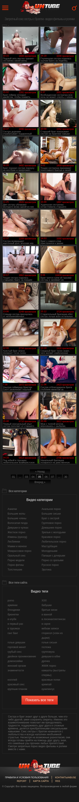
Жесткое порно (16, 532)
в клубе (12, 619)
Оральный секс (16, 555)
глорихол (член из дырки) (52, 635)
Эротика (46, 569)
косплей (12, 679)
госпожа (46, 647)
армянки (12, 605)
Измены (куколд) (17, 537)
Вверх (69, 750)
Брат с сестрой (50, 518)
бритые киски (49, 609)
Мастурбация (49, 546)
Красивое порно (51, 537)
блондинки (14, 609)
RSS (57, 781)
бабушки (47, 605)
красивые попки (51, 679)
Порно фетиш (16, 564)
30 (65, 476)
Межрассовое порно (19, 550)
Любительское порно (54, 541)
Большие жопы (16, 513)
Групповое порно (52, 523)
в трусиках (14, 628)
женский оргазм (17, 665)
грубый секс (15, 651)
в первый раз (15, 623)
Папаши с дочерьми (53, 555)
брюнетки (13, 614)
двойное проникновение (22, 656)
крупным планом (17, 689)
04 (33, 476)
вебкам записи (50, 628)
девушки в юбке (51, 656)
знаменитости (16, 670)
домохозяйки (15, 661)
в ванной (47, 614)
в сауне (46, 623)
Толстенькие (15, 569)
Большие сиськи (51, 513)
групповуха (48, 651)
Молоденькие (50, 550)
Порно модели (16, 560)
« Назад (39, 471)
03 (26, 476)
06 (46, 476)
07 (52, 476)
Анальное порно (51, 509)
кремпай (47, 684)
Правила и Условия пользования (26, 777)
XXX (44, 600)
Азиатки (12, 509)
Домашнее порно (52, 527)
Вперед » (40, 482)
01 (13, 476)
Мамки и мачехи (17, 546)
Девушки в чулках (18, 527)
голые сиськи (49, 642)
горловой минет (17, 647)
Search (74, 8)
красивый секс (16, 684)
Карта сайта (41, 781)
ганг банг (13, 633)
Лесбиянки (14, 541)
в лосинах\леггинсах (54, 619)
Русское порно (50, 564)
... (20, 476)
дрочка (46, 661)
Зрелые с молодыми (54, 532)
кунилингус (48, 689)
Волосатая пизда (18, 523)
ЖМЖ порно (49, 665)
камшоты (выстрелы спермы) (54, 673)
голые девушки (16, 642)
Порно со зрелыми (53, 560)
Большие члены (17, 518)
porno (11, 600)
